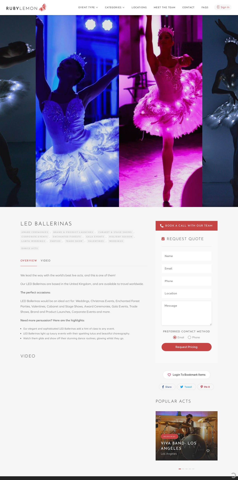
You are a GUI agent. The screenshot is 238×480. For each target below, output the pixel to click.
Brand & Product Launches (73, 232)
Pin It (205, 386)
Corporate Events (35, 237)
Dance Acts (30, 249)
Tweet (186, 386)
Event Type (86, 8)
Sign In (222, 7)
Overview (28, 260)
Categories (113, 8)
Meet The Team (164, 8)
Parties (55, 241)
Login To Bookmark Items (186, 374)
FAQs (205, 8)
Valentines (96, 241)
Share (167, 386)
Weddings (116, 241)
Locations (139, 8)
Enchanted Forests (67, 237)
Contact (188, 8)
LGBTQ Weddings (33, 241)
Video (45, 260)
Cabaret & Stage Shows (115, 232)
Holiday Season (120, 237)
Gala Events (95, 237)
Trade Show (74, 241)
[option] (160, 111)
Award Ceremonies (35, 232)
